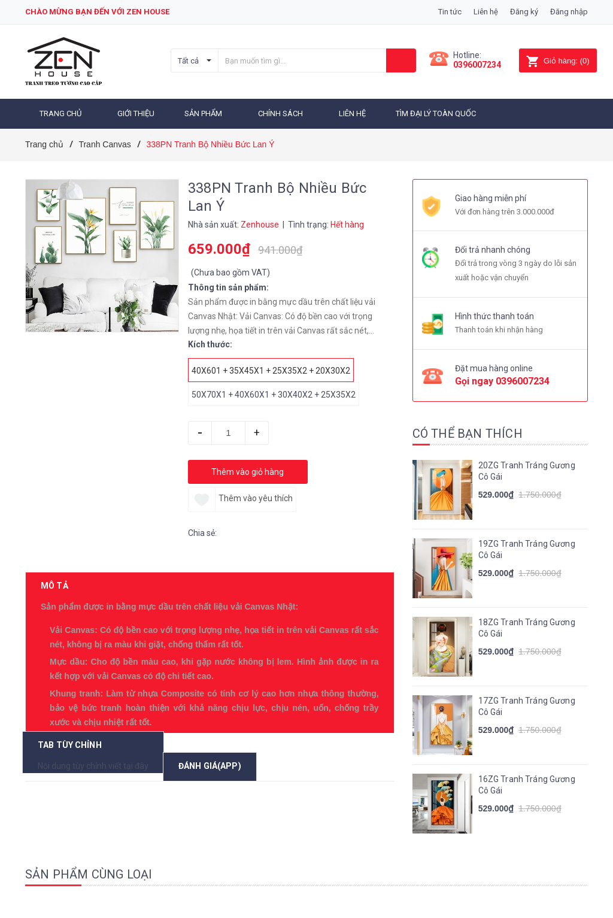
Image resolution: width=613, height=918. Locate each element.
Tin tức (450, 11)
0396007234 (477, 64)
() (557, 60)
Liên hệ (486, 11)
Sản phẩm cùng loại (89, 874)
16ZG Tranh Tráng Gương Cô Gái (526, 784)
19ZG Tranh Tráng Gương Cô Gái (526, 549)
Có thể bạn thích (467, 433)
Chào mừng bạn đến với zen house (97, 11)
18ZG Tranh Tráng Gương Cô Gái (526, 627)
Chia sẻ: (202, 532)
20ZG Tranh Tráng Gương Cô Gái (526, 470)
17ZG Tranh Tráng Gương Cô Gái (526, 706)
